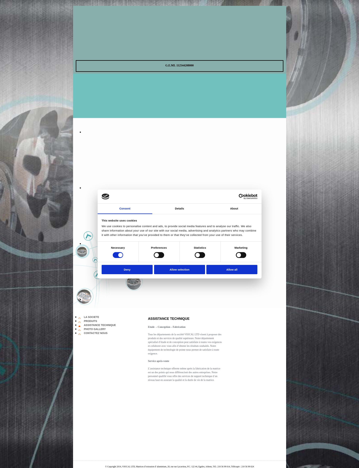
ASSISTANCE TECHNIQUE (100, 325)
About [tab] (234, 208)
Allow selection (179, 269)
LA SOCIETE (91, 317)
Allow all (232, 269)
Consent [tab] (124, 208)
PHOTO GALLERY (95, 329)
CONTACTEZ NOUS (96, 333)
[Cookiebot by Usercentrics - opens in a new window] (241, 196)
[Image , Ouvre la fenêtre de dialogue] (167, 132)
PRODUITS (90, 321)
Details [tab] (179, 208)
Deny (127, 269)
